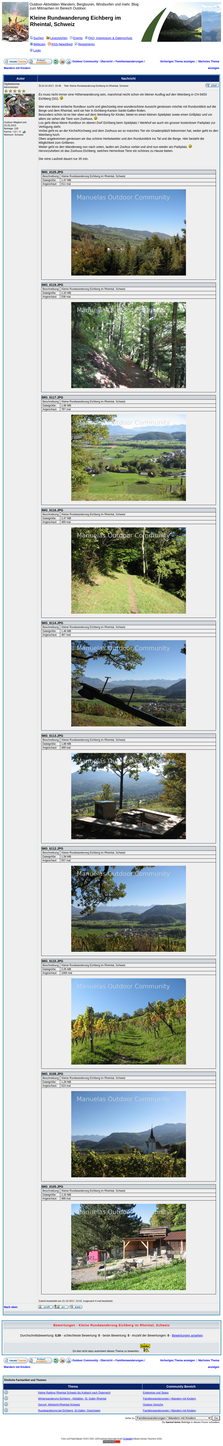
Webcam (37, 44)
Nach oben (10, 1307)
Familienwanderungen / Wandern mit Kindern (169, 1398)
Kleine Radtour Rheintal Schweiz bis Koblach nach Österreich (74, 1392)
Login (35, 50)
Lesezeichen (56, 38)
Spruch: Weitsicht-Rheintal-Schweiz (59, 1404)
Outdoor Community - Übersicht (92, 61)
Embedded (127, 1439)
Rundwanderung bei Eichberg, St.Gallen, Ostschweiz (69, 1410)
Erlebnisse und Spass (156, 1392)
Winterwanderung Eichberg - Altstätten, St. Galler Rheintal (72, 1398)
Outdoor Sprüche (153, 1404)
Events (76, 38)
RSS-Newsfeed (60, 44)
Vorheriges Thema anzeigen (177, 61)
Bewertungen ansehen (187, 1335)
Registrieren (85, 44)
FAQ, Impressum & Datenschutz (108, 38)
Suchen (37, 38)
